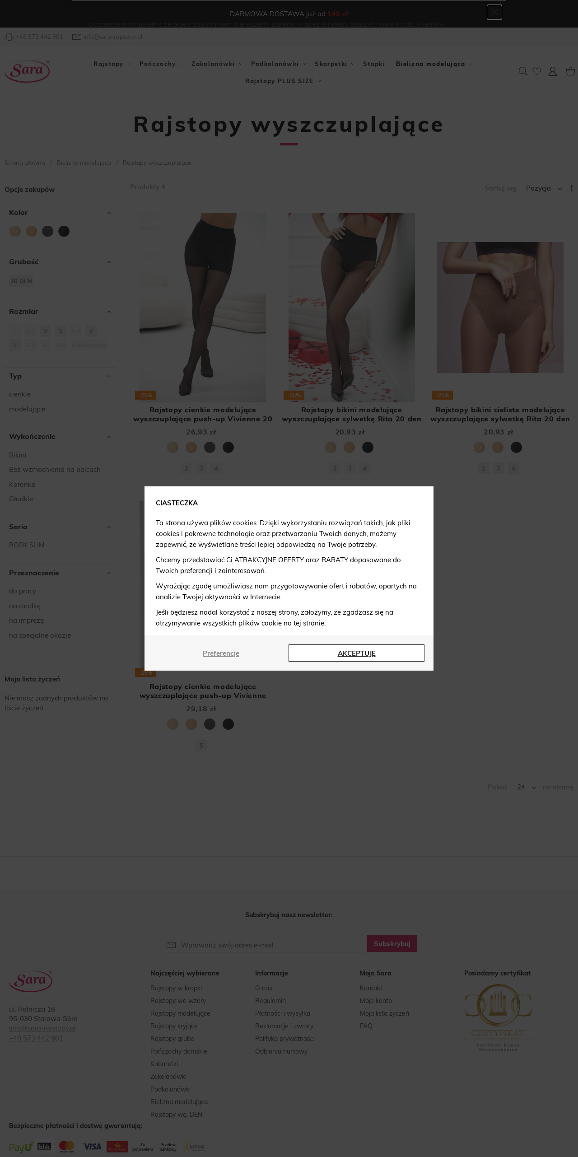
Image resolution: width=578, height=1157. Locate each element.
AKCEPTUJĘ (357, 653)
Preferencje (221, 653)
